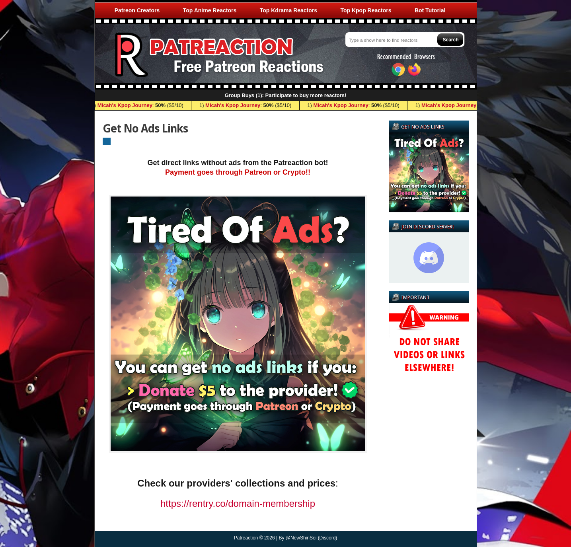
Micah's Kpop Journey (126, 105)
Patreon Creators (137, 10)
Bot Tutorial (430, 10)
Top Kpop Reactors (365, 10)
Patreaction (246, 538)
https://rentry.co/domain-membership (237, 503)
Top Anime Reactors (210, 10)
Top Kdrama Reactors (288, 10)
